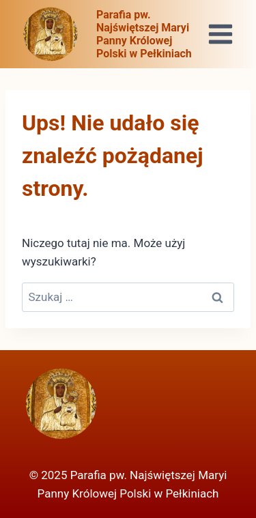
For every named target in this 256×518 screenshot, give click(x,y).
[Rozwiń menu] (220, 33)
